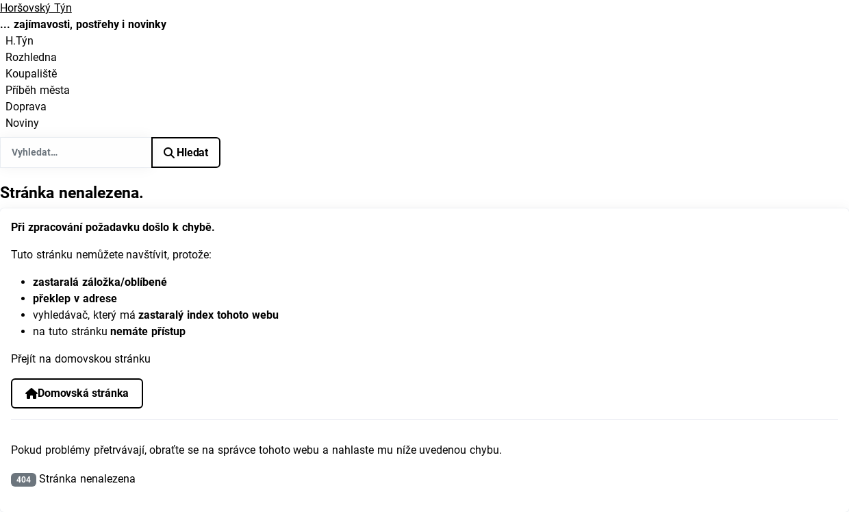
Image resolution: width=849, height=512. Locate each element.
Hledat (186, 152)
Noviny (22, 123)
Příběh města (37, 90)
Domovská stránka (77, 393)
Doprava (26, 106)
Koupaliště (31, 73)
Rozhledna (31, 57)
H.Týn (19, 40)
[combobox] (76, 152)
